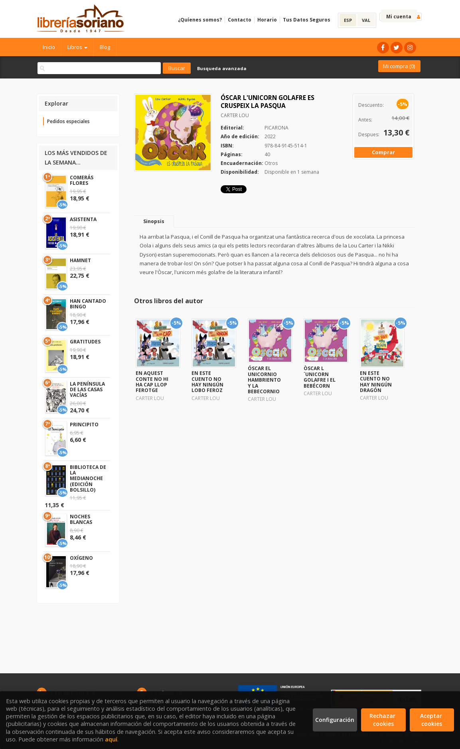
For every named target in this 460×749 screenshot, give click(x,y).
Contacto (239, 19)
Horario (267, 19)
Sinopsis (153, 221)
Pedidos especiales (68, 121)
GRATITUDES (85, 341)
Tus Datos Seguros (306, 19)
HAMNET (80, 260)
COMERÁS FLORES (81, 180)
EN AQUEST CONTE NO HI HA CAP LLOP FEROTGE (152, 382)
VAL (366, 20)
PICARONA (276, 127)
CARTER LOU (235, 115)
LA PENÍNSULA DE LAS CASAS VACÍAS (87, 389)
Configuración (334, 720)
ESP (348, 20)
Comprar (383, 152)
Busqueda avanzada (222, 68)
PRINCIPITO (84, 424)
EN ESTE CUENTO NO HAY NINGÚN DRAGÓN (376, 382)
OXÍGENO (81, 558)
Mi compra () (399, 66)
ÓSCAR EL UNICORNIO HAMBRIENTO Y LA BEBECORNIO (264, 380)
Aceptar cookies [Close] (432, 719)
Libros (77, 47)
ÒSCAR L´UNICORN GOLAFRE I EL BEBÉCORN (320, 377)
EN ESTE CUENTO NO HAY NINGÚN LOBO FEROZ (207, 382)
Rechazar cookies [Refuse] (383, 719)
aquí (111, 739)
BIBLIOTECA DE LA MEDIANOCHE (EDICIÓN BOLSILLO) (88, 479)
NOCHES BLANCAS (81, 519)
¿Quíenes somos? (200, 19)
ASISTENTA (83, 219)
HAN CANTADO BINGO (88, 304)
